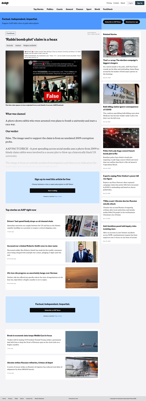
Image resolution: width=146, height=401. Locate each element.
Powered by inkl (73, 398)
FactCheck (108, 9)
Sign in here (58, 196)
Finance (79, 9)
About (123, 3)
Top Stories (38, 9)
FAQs (16, 398)
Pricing (109, 3)
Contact (116, 3)
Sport (88, 9)
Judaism (18, 45)
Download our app (132, 22)
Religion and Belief (30, 45)
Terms (4, 398)
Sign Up (139, 3)
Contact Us (29, 398)
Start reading (52, 191)
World (97, 9)
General (69, 9)
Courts (60, 9)
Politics (50, 9)
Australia (10, 45)
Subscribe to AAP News (113, 22)
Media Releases (39, 398)
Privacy (10, 398)
